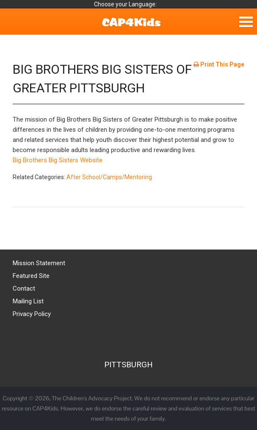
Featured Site (31, 276)
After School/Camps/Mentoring (109, 177)
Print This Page (218, 64)
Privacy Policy (32, 314)
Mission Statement (39, 263)
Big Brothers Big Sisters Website (57, 160)
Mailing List (28, 301)
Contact (24, 288)
